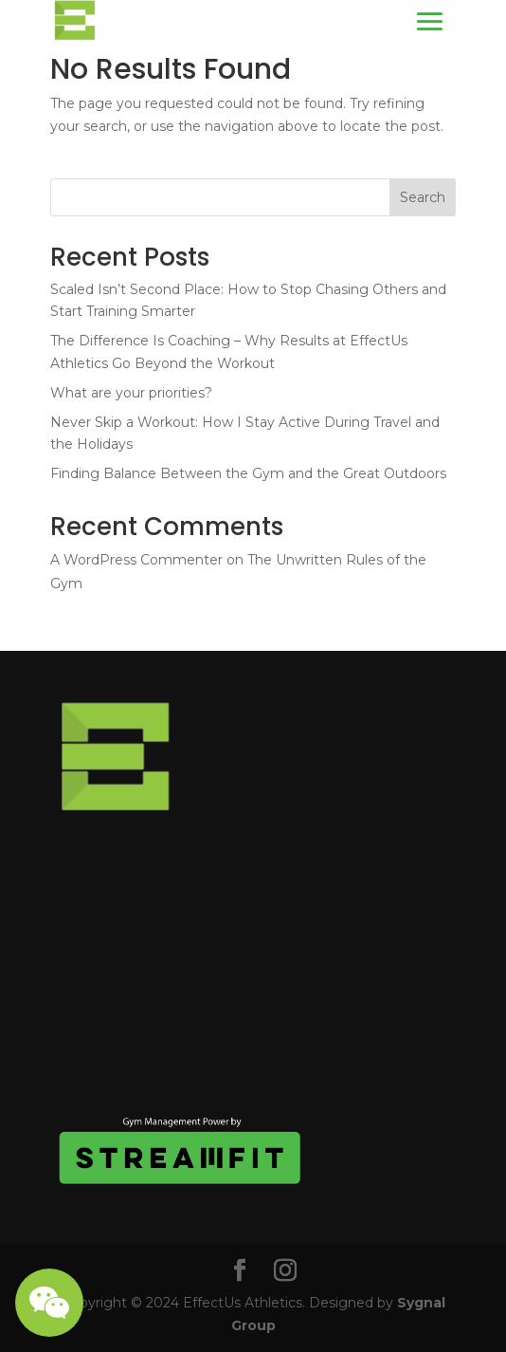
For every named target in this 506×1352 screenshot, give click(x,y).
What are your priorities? (131, 392)
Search (422, 197)
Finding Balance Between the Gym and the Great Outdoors (248, 473)
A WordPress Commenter (136, 559)
